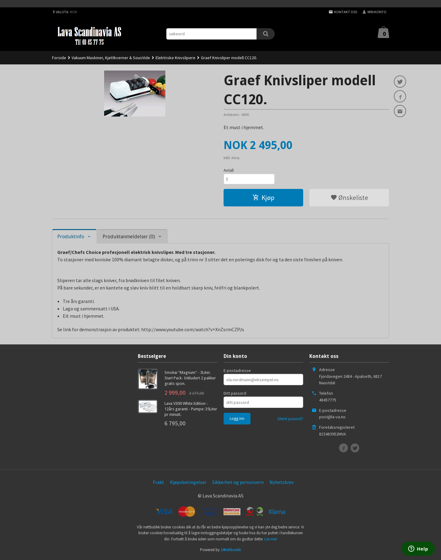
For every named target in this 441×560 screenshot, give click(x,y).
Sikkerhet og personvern (238, 483)
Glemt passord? (290, 420)
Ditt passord (235, 394)
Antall (229, 170)
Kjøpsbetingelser (188, 483)
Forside (59, 57)
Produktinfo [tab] (70, 237)
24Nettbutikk (231, 551)
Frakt (158, 483)
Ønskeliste (349, 198)
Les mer (270, 540)
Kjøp (263, 198)
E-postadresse (237, 371)
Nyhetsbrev (282, 483)
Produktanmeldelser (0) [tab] (129, 237)
